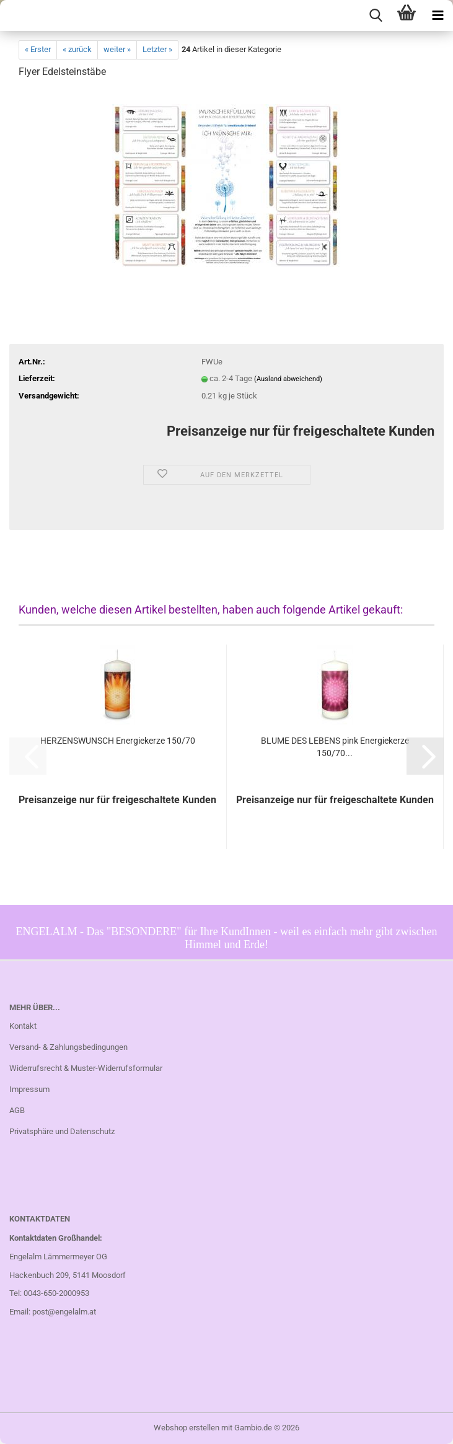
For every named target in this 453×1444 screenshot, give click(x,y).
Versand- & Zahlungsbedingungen (68, 1047)
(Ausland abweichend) (288, 379)
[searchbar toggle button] (375, 15)
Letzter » (157, 49)
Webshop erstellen (186, 1427)
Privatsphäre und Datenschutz (62, 1131)
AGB (17, 1110)
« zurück (77, 49)
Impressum (29, 1089)
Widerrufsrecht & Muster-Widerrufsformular (85, 1068)
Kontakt (23, 1026)
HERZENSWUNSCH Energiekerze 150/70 (117, 741)
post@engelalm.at (64, 1311)
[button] (425, 756)
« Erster (38, 49)
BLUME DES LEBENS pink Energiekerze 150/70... (335, 747)
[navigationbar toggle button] (437, 15)
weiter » (117, 49)
